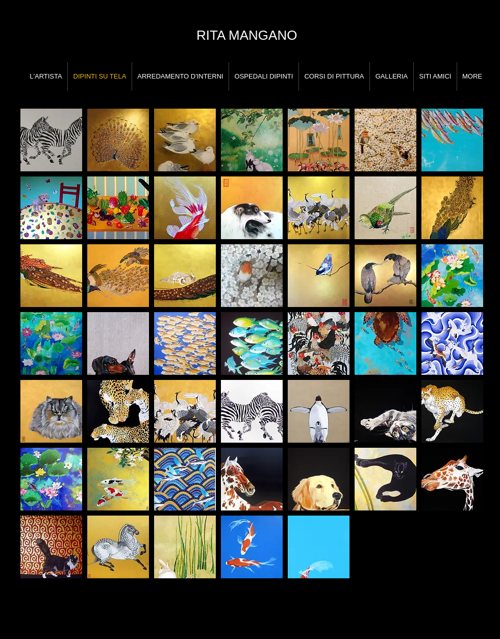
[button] (51, 140)
